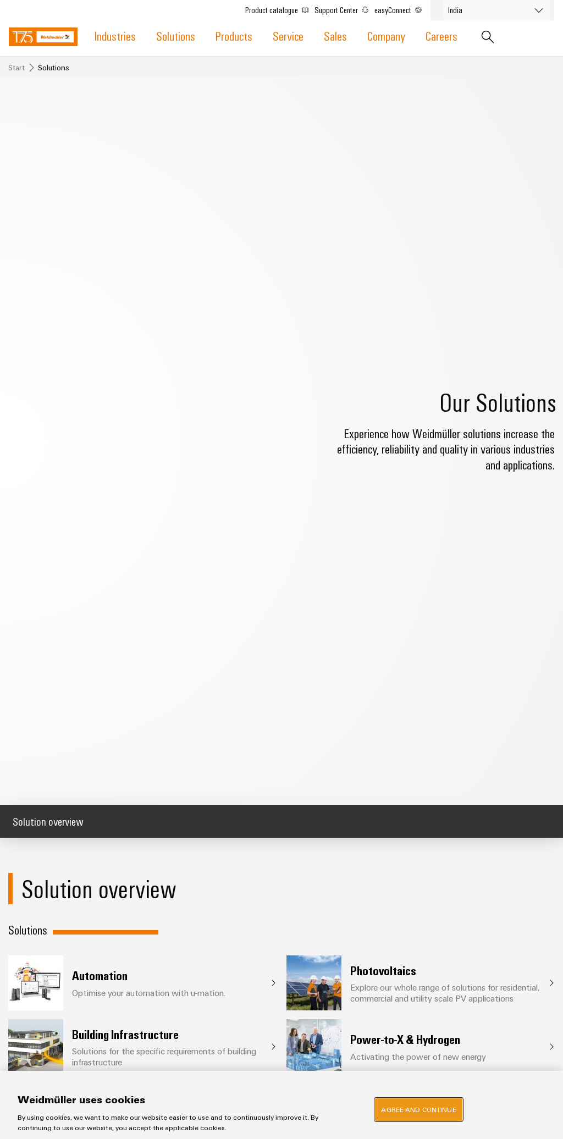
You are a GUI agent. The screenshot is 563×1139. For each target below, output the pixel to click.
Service (288, 35)
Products (234, 35)
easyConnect (400, 8)
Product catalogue (279, 8)
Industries (115, 35)
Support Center (344, 8)
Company (386, 35)
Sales (335, 35)
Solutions (175, 35)
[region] (281, 1105)
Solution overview (48, 821)
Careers (441, 35)
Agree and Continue (418, 1109)
